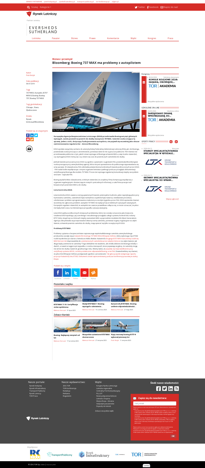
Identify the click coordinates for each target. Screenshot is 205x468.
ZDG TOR (66, 386)
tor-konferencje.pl (102, 2)
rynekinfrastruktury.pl (67, 2)
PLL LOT (99, 393)
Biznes (74, 38)
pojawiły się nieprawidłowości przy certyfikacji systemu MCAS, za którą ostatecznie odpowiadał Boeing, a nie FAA (93, 250)
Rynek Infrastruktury (37, 388)
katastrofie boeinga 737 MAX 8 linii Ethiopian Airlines (95, 236)
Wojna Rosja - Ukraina (105, 401)
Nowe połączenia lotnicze (106, 396)
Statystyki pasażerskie (105, 403)
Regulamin (67, 396)
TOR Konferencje (69, 388)
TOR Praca (33, 396)
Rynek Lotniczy (35, 393)
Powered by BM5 (51, 465)
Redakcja (66, 391)
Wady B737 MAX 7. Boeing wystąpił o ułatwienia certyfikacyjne (93, 306)
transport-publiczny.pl (85, 2)
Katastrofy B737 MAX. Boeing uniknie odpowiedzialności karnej (123, 306)
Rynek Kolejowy (35, 386)
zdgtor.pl (115, 2)
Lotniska (36, 38)
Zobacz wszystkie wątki (104, 411)
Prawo (92, 38)
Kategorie (45, 7)
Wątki (133, 38)
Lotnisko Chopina (103, 398)
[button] (171, 145)
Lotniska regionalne (104, 388)
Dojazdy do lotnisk (103, 406)
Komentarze (113, 38)
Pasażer (56, 38)
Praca (170, 38)
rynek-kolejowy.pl (50, 2)
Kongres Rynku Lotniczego (106, 386)
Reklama (66, 393)
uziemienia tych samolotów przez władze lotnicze (100, 241)
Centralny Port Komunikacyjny (108, 391)
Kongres (152, 38)
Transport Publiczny (37, 391)
